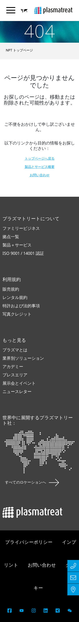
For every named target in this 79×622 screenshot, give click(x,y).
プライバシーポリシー (29, 542)
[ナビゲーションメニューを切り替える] (10, 10)
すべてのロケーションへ (32, 482)
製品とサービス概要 (40, 166)
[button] (24, 11)
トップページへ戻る (40, 158)
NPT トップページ (19, 50)
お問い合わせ (40, 175)
